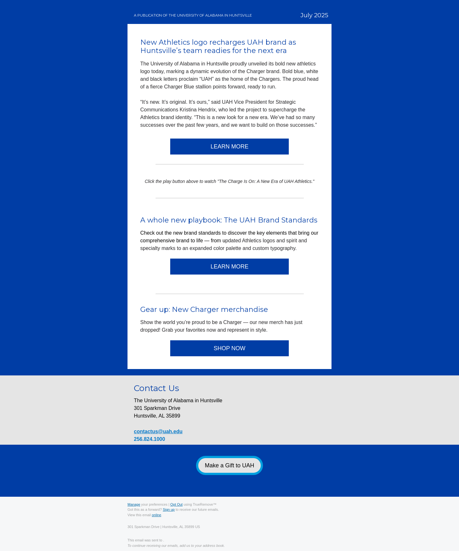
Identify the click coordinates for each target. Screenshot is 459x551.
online (156, 515)
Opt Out (176, 504)
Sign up (169, 509)
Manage (133, 504)
